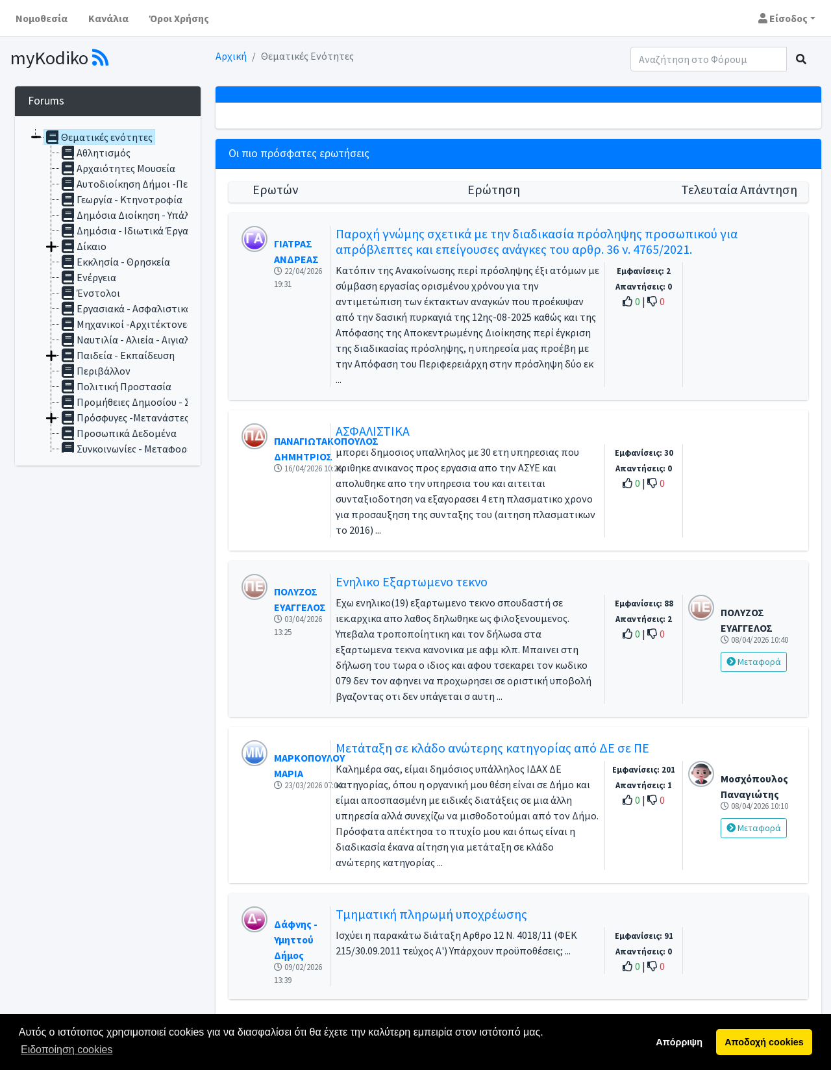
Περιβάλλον (95, 371)
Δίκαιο (83, 246)
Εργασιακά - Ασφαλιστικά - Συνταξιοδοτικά (166, 308)
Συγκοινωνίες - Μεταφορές (128, 448)
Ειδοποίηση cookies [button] (66, 1049)
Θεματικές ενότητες (98, 137)
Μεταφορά (753, 661)
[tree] (108, 291)
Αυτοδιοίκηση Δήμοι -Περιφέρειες (145, 184)
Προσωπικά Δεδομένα (118, 433)
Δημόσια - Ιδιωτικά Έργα (124, 230)
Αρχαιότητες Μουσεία (117, 168)
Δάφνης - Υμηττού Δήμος (295, 939)
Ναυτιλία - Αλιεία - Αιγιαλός (130, 339)
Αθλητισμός (95, 152)
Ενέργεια (88, 277)
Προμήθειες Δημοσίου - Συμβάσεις (146, 402)
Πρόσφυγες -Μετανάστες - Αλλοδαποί (153, 417)
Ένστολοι (90, 293)
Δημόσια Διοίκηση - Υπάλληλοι (137, 215)
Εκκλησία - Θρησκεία (115, 261)
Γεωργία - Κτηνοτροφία (121, 199)
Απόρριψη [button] (679, 1042)
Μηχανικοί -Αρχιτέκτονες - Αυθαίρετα (153, 324)
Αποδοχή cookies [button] (764, 1042)
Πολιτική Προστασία (115, 386)
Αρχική (231, 55)
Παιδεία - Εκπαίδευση (117, 355)
